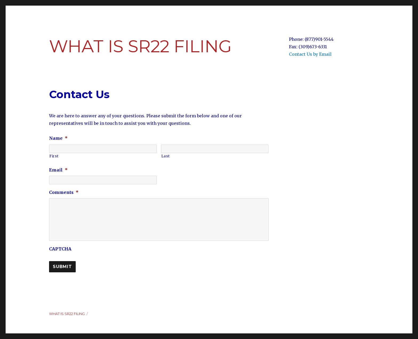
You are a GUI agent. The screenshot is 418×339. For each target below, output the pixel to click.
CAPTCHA (60, 249)
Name (58, 138)
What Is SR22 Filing (140, 46)
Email (58, 170)
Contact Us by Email (310, 54)
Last (165, 156)
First (53, 156)
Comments (64, 192)
